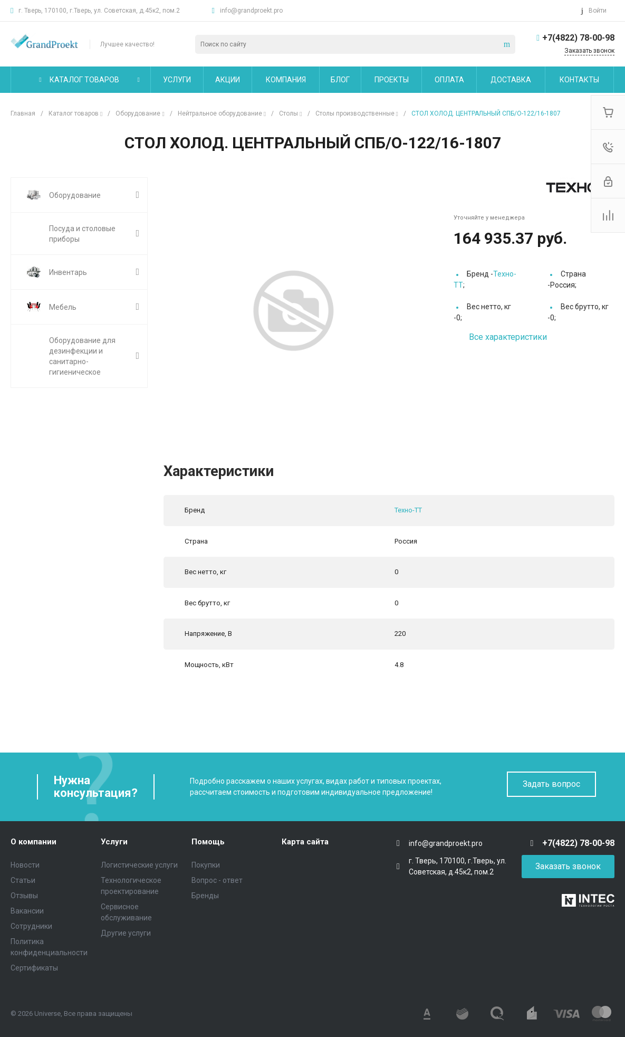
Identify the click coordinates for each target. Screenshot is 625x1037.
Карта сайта (305, 841)
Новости (25, 865)
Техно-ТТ (408, 510)
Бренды (205, 895)
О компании (33, 841)
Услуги (114, 841)
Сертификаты (34, 968)
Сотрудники (31, 926)
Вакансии (27, 911)
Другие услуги (126, 933)
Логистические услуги (139, 865)
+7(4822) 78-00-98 (578, 38)
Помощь (208, 841)
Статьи (23, 880)
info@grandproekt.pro (251, 10)
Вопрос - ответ (217, 880)
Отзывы (24, 895)
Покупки (205, 865)
